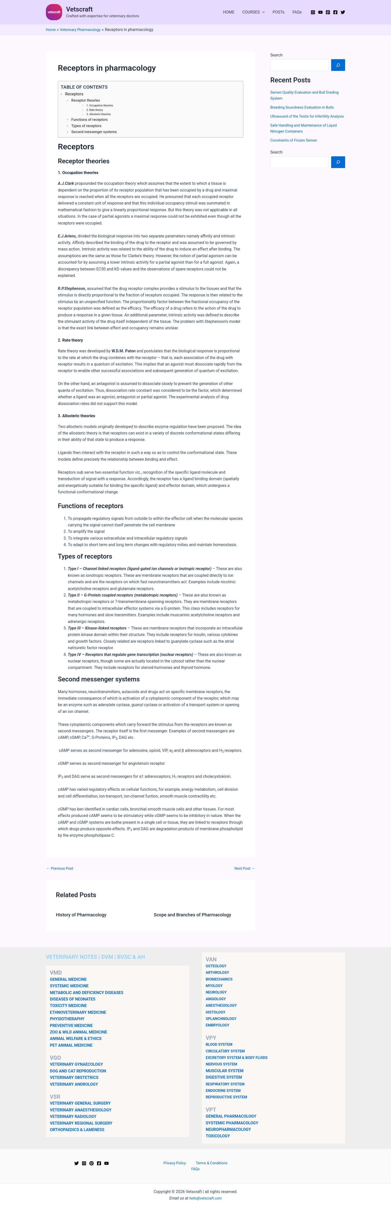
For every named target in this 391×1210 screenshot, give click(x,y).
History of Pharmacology (83, 917)
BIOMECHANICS (220, 981)
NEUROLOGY (217, 994)
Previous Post (61, 871)
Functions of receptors (91, 121)
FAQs (297, 12)
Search (276, 55)
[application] (262, 12)
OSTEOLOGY (217, 968)
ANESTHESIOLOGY (223, 1007)
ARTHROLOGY (218, 974)
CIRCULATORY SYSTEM (227, 1053)
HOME (228, 12)
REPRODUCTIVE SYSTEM (228, 1099)
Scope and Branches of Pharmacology (196, 917)
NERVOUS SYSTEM (223, 1066)
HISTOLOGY (216, 1014)
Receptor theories (87, 100)
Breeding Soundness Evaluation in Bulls (305, 107)
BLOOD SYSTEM (220, 1046)
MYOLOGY (215, 987)
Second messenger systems (96, 133)
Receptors (75, 94)
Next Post (243, 871)
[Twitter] (343, 12)
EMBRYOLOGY (219, 1027)
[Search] (338, 65)
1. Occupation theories (101, 106)
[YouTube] (320, 12)
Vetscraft (79, 9)
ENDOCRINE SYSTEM (225, 1092)
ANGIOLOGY (217, 1001)
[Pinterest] (328, 12)
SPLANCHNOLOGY (222, 1020)
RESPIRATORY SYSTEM (227, 1086)
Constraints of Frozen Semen (296, 146)
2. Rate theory (95, 111)
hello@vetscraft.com (205, 1195)
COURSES (253, 12)
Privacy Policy (169, 1165)
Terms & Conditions (203, 1165)
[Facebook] (335, 12)
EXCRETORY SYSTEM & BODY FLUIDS (240, 1059)
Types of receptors (87, 127)
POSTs (279, 12)
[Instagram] (313, 12)
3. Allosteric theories (100, 115)
